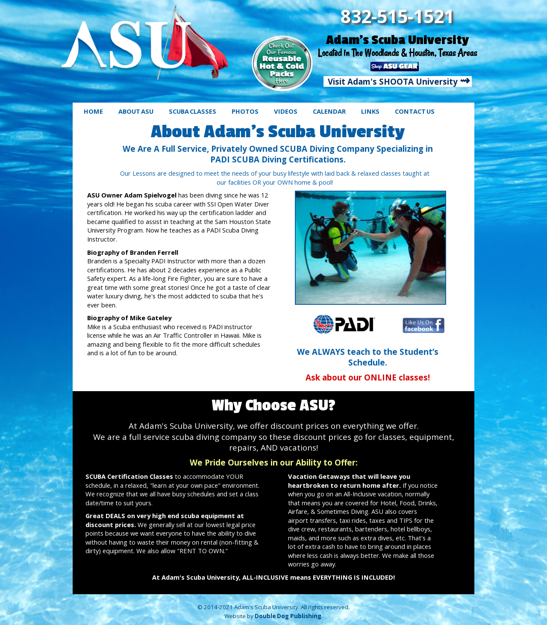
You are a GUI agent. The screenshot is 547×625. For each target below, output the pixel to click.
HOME (93, 111)
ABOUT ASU (135, 111)
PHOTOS (245, 111)
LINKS (370, 111)
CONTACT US (415, 111)
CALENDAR (329, 111)
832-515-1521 (397, 15)
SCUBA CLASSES (192, 111)
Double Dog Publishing (288, 616)
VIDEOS (285, 111)
